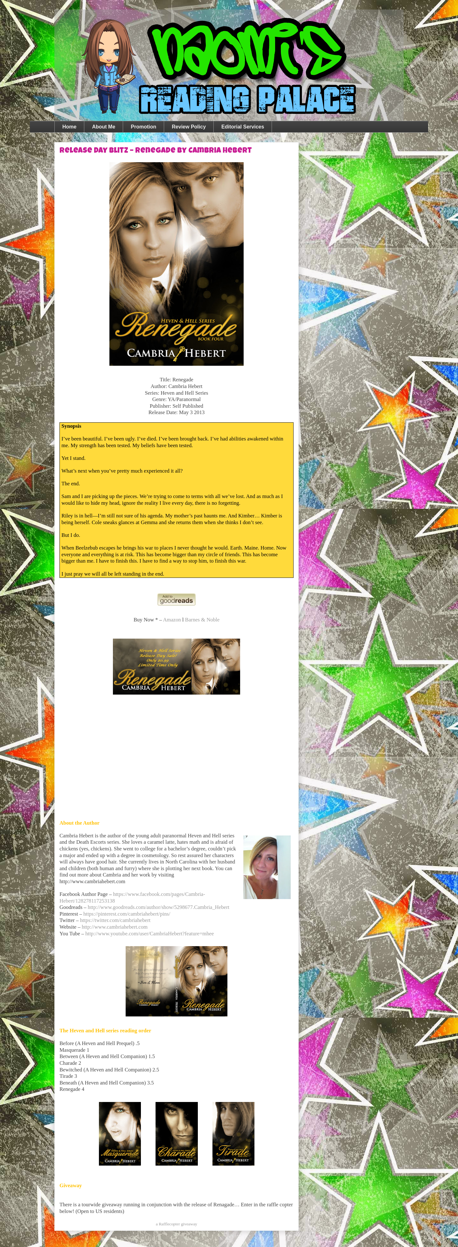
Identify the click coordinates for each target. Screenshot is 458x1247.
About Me (103, 126)
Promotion (143, 126)
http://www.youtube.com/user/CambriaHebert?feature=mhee (149, 934)
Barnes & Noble (202, 620)
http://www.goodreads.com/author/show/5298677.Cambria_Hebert (158, 907)
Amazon (172, 620)
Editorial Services (242, 126)
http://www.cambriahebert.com (115, 927)
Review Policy (189, 126)
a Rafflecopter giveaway (176, 1224)
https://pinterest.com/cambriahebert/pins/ (126, 914)
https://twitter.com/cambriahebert (115, 920)
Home (69, 126)
